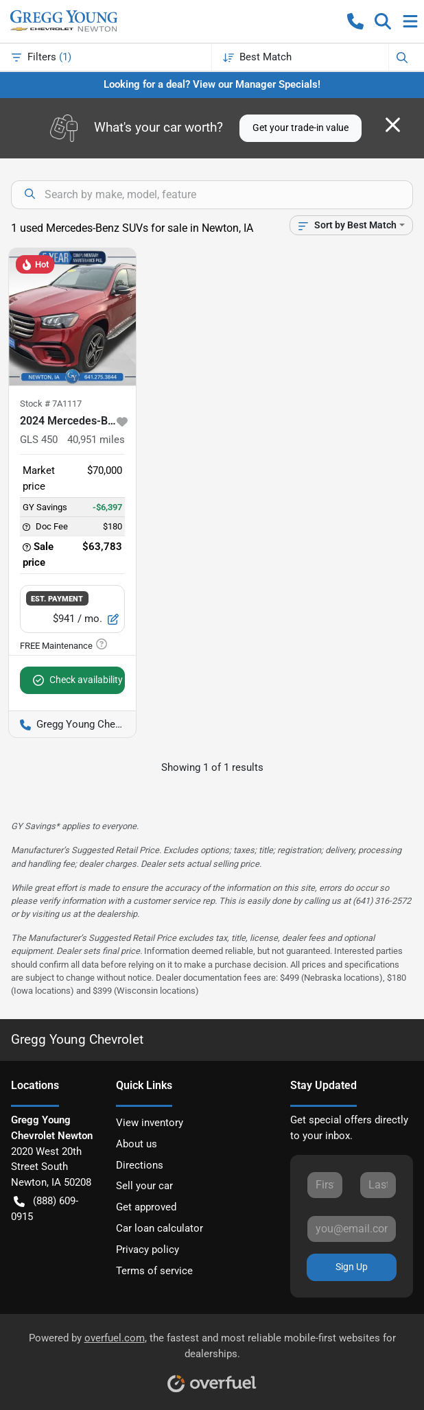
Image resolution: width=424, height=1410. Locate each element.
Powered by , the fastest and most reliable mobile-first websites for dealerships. (212, 1357)
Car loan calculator (159, 1228)
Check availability (78, 680)
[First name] (325, 1185)
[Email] (352, 1229)
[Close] (393, 125)
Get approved (146, 1207)
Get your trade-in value (300, 127)
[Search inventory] (212, 194)
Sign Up (351, 1266)
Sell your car (144, 1186)
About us (136, 1144)
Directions (139, 1165)
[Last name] (378, 1185)
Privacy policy (147, 1249)
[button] (355, 21)
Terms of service (154, 1271)
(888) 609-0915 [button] (44, 1208)
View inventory (149, 1122)
